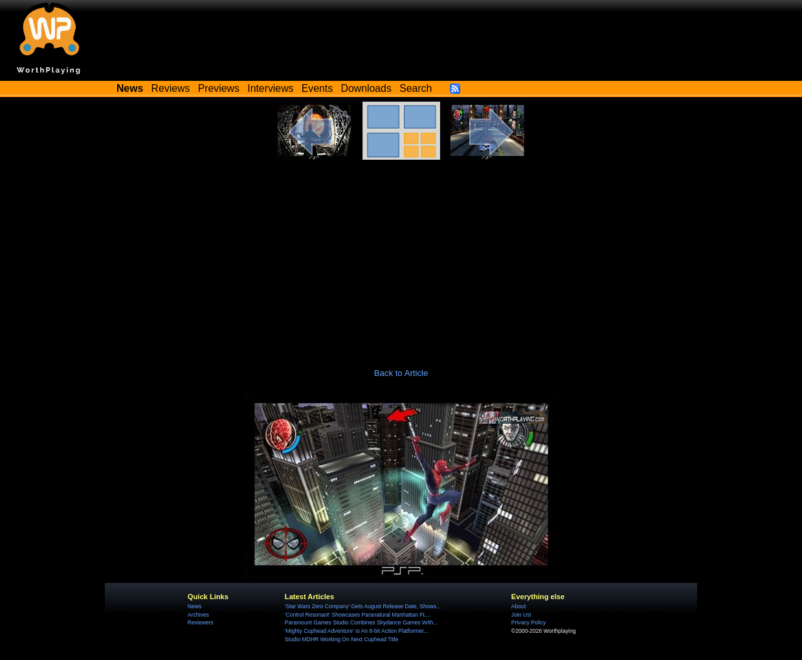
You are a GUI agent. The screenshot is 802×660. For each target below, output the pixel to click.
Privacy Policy (528, 622)
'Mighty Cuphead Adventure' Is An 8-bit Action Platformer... (357, 631)
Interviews (270, 88)
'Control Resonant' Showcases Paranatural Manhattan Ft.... (357, 614)
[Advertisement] (401, 256)
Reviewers (201, 622)
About (518, 606)
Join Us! (521, 614)
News (194, 606)
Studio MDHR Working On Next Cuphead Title (341, 639)
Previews (218, 88)
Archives (198, 614)
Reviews (170, 88)
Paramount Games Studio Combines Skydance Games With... (361, 622)
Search (415, 88)
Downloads (366, 88)
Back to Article (401, 373)
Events (317, 88)
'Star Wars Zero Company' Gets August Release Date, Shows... (363, 606)
